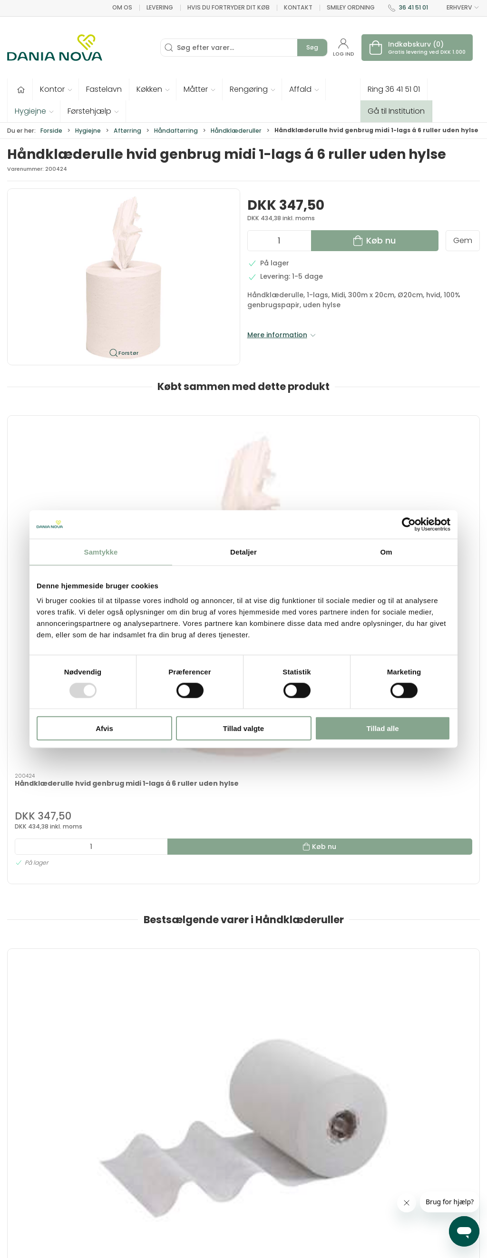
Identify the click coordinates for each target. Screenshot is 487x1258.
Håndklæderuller (236, 131)
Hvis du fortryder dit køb (228, 7)
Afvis (104, 728)
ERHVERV (457, 7)
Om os (122, 7)
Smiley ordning (351, 7)
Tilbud (182, 1117)
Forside (51, 131)
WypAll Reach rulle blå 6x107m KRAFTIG (415, 819)
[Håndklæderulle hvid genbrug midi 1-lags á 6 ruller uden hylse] (63, 459)
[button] (56, 89)
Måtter (260, 1158)
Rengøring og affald (272, 1176)
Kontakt (298, 7)
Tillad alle (382, 728)
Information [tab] (35, 988)
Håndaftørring (176, 131)
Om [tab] (386, 551)
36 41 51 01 (413, 7)
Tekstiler (186, 1144)
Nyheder (263, 1195)
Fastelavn (188, 1171)
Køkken (261, 1144)
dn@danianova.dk (39, 1164)
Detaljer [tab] (243, 551)
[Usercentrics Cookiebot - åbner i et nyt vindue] (408, 524)
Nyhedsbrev (354, 1144)
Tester (182, 1158)
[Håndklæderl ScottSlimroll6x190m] (184, 760)
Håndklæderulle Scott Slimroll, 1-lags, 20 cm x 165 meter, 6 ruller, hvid (62, 824)
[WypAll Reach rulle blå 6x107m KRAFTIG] (424, 760)
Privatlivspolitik (359, 1212)
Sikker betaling (358, 1185)
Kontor (261, 1131)
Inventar (185, 1131)
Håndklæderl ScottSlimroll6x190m (172, 819)
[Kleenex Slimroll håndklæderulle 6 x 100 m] (303, 760)
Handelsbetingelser (367, 1198)
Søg (312, 47)
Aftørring (127, 131)
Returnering (353, 1171)
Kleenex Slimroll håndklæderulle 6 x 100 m (301, 819)
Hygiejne (88, 131)
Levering (159, 7)
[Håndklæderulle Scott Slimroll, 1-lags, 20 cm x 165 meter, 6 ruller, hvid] (63, 760)
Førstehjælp (192, 1185)
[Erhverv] (54, 48)
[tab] (234, 933)
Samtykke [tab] (101, 551)
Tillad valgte (243, 728)
